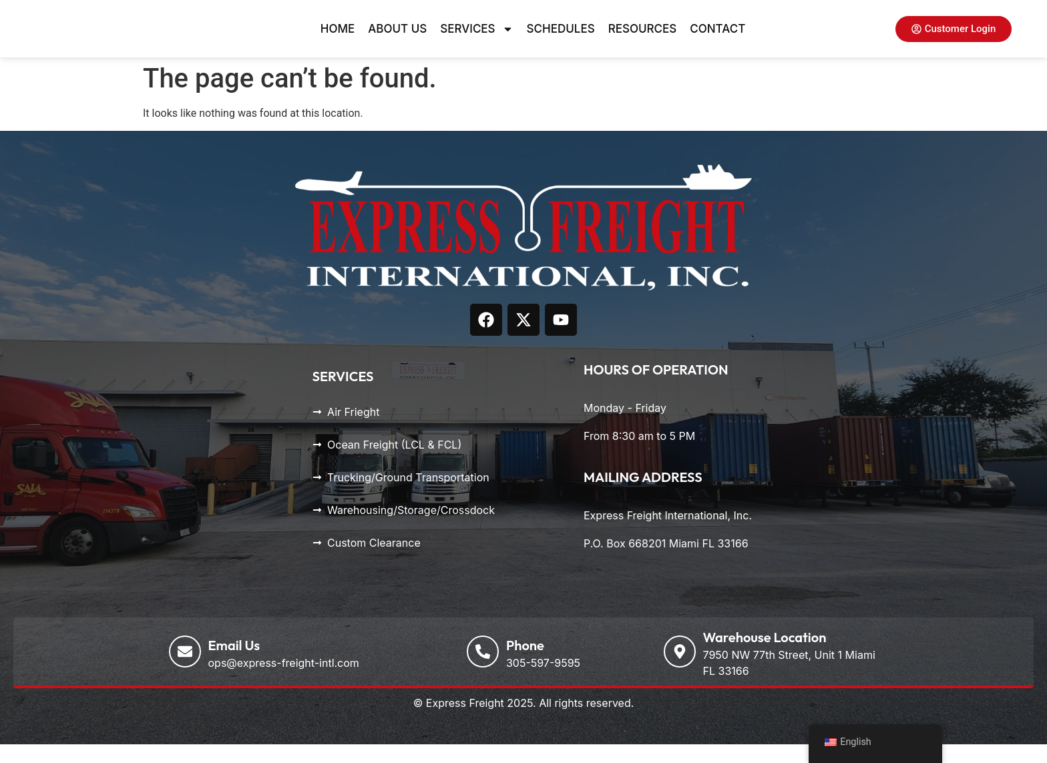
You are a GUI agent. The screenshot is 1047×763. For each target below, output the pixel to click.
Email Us (234, 664)
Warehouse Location (765, 656)
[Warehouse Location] (680, 670)
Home (338, 38)
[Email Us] (185, 670)
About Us (397, 38)
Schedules (561, 38)
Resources (642, 38)
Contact (717, 38)
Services (476, 38)
